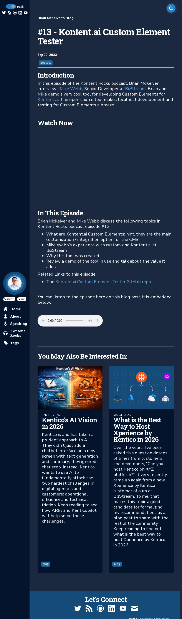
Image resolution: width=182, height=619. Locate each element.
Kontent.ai (48, 99)
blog (46, 564)
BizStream (135, 89)
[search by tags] (11, 343)
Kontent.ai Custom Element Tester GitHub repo (103, 282)
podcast (45, 63)
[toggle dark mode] (11, 6)
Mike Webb (71, 89)
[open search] (171, 8)
